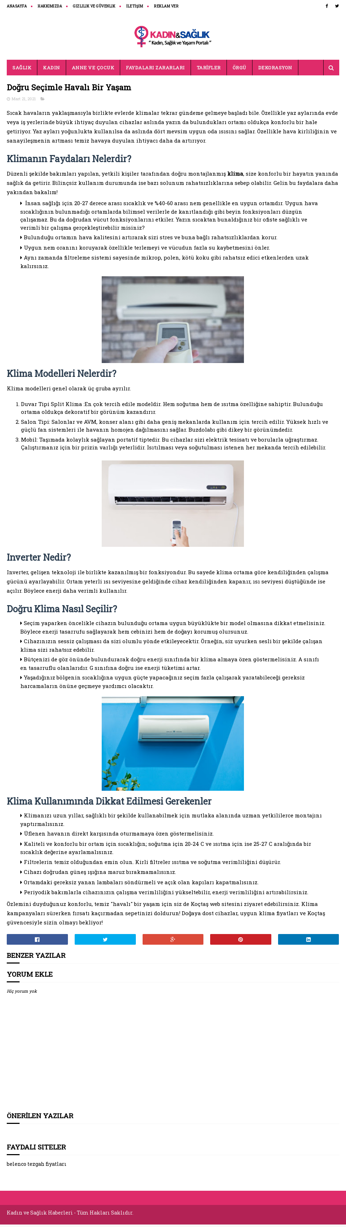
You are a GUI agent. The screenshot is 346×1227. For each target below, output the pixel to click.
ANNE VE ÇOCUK (93, 71)
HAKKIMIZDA (50, 6)
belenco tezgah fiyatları (36, 1168)
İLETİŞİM (134, 6)
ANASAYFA (17, 6)
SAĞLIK (21, 71)
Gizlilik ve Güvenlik (94, 6)
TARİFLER (209, 71)
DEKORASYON (275, 71)
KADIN (51, 71)
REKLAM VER (166, 6)
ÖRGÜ (239, 71)
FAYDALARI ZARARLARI (155, 71)
